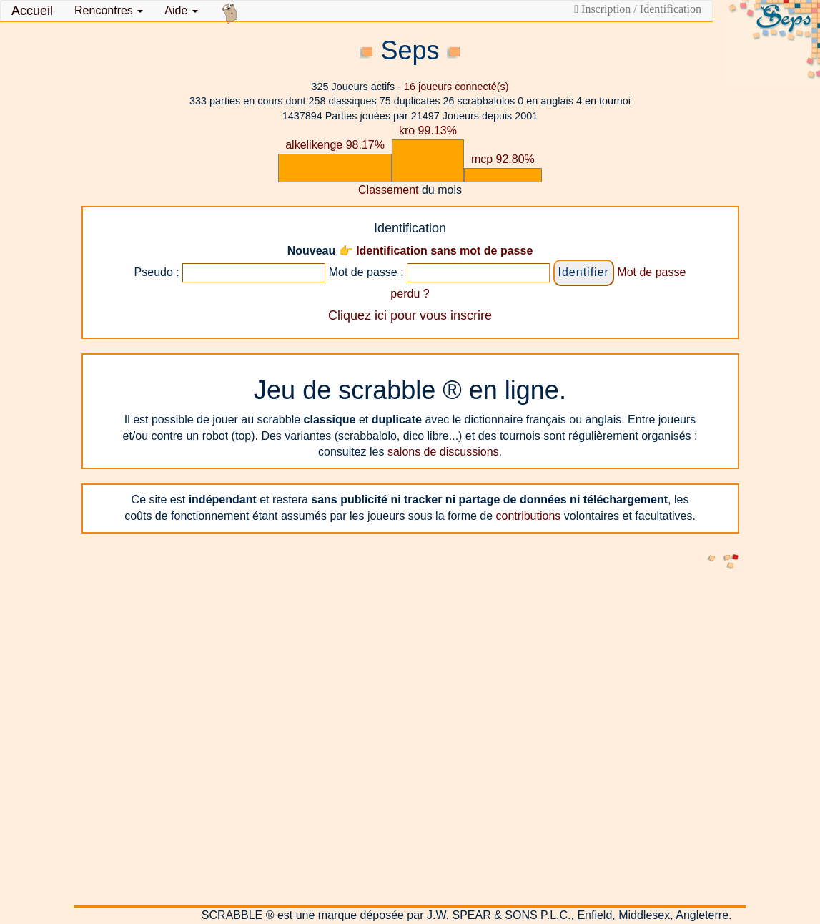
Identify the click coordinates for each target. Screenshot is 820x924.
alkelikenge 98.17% (335, 145)
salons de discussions (443, 452)
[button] (109, 11)
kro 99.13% (428, 130)
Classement (388, 190)
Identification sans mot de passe (444, 251)
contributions (528, 516)
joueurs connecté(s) (456, 86)
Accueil (32, 11)
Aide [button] (180, 10)
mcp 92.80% (503, 159)
